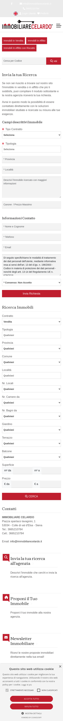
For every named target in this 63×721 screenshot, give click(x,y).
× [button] (60, 666)
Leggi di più (27, 684)
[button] (31, 713)
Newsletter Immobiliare (22, 641)
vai (53, 61)
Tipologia (9, 143)
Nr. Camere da (10, 396)
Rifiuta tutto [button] (31, 706)
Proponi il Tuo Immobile (23, 601)
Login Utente (27, 13)
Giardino (7, 424)
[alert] (31, 692)
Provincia (7, 342)
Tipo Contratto (12, 129)
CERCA (31, 496)
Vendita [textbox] (8, 321)
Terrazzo (7, 437)
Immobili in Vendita (13, 40)
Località (6, 370)
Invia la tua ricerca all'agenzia (27, 561)
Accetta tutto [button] (31, 698)
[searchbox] (32, 150)
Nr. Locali (7, 383)
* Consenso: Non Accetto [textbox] (18, 282)
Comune (7, 356)
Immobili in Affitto (37, 40)
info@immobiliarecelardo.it (35, 3)
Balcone (7, 451)
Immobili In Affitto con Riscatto (19, 48)
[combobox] (31, 134)
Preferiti (43, 13)
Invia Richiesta (31, 293)
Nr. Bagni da (9, 410)
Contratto (7, 315)
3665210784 (31, 8)
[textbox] (31, 134)
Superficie (8, 464)
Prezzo (6, 478)
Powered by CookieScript (31, 717)
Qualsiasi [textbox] (9, 389)
